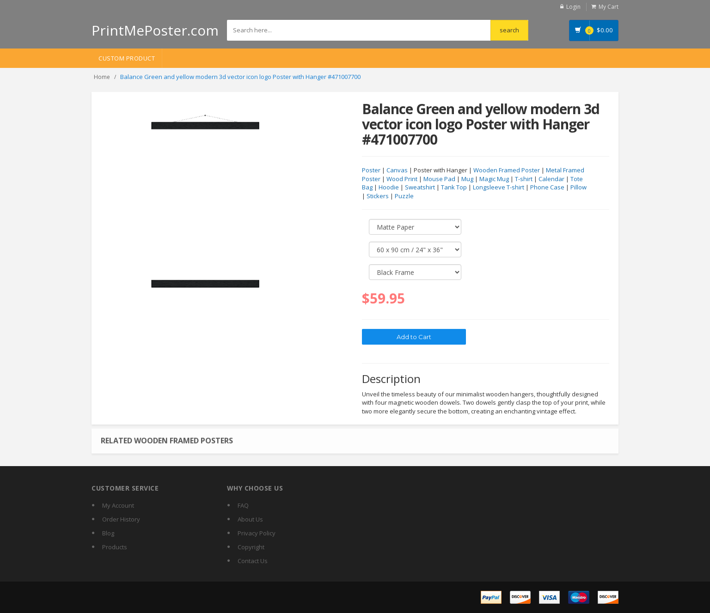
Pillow (578, 187)
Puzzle (404, 196)
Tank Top (454, 187)
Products (114, 547)
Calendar (551, 179)
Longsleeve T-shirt (498, 187)
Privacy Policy (256, 533)
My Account (118, 505)
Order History (121, 519)
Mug (467, 179)
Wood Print (401, 179)
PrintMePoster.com (155, 30)
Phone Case (547, 187)
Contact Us (253, 561)
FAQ (243, 505)
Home (102, 77)
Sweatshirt (420, 187)
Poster (371, 170)
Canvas (397, 170)
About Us (250, 519)
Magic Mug (494, 179)
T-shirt (523, 179)
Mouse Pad (439, 179)
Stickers (378, 196)
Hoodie (389, 187)
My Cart (608, 7)
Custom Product (126, 58)
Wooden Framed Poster (506, 170)
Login (573, 7)
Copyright (251, 547)
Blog (108, 533)
